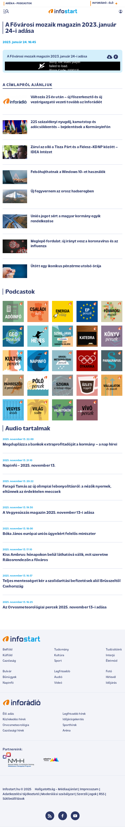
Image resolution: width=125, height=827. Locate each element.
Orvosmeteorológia (16, 725)
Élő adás (8, 714)
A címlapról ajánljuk (27, 85)
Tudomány (61, 649)
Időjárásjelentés (73, 719)
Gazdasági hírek (13, 730)
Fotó (109, 671)
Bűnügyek (9, 677)
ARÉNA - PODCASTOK (19, 3)
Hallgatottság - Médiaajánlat (56, 789)
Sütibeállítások (13, 799)
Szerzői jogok (87, 794)
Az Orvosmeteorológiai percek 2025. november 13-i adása (55, 607)
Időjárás (111, 683)
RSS (101, 794)
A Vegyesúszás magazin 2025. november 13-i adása (48, 513)
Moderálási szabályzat (58, 794)
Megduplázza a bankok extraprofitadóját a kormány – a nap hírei (60, 444)
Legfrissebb (62, 671)
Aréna (67, 730)
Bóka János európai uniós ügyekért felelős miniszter (49, 534)
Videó (58, 683)
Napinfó (8, 683)
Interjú (110, 655)
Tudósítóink (114, 649)
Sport (58, 661)
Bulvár (7, 671)
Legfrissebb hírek (74, 714)
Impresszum (89, 789)
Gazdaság (9, 661)
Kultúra (59, 655)
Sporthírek (70, 725)
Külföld (7, 655)
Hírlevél (111, 677)
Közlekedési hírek (14, 719)
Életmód (111, 661)
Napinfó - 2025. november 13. (29, 466)
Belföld (7, 649)
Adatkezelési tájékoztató (21, 794)
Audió (58, 677)
